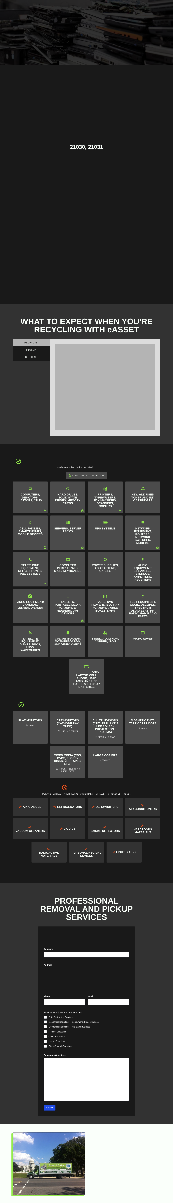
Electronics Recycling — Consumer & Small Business (74, 1022)
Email (95, 996)
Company (48, 949)
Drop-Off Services (57, 1041)
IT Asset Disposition (58, 1032)
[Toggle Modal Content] (64, 5)
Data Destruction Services (61, 1017)
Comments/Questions (55, 1055)
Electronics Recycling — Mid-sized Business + (70, 1027)
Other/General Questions (60, 1046)
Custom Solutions (57, 1036)
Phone (47, 996)
